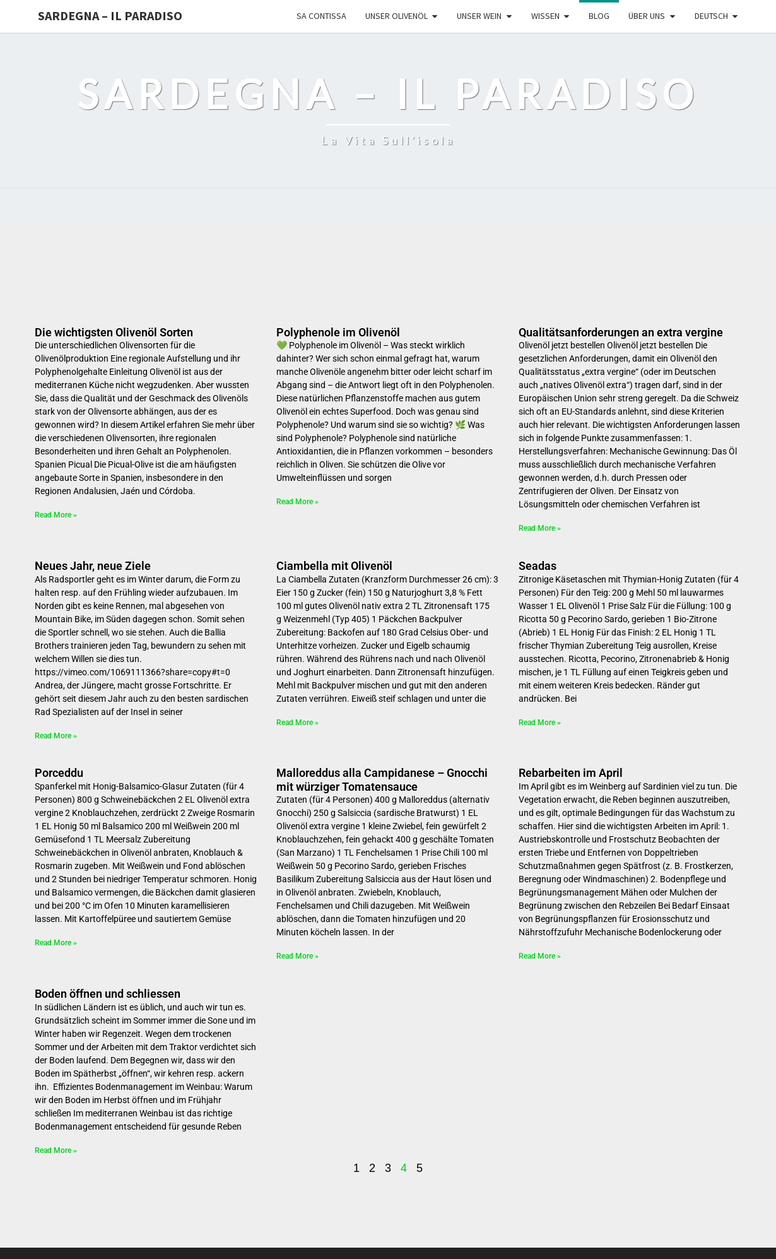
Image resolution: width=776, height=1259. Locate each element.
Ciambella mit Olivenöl (334, 565)
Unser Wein (479, 15)
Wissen (545, 15)
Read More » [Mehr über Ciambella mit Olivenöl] (297, 722)
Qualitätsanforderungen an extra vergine (621, 332)
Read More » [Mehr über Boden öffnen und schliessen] (56, 1150)
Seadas (537, 565)
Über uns (646, 15)
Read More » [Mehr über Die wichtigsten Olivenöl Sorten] (56, 515)
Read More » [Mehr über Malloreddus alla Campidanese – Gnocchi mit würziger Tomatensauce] (297, 956)
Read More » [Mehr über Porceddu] (56, 942)
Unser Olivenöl (396, 15)
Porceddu (59, 772)
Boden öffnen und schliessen (107, 993)
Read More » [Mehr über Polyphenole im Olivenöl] (297, 501)
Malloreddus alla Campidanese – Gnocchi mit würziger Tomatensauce (382, 779)
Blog (599, 15)
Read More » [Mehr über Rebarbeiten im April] (540, 956)
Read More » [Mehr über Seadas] (540, 722)
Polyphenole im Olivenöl (338, 332)
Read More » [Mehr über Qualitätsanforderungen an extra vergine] (540, 528)
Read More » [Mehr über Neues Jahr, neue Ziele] (56, 735)
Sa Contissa (321, 15)
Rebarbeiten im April (571, 772)
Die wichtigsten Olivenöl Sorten (114, 332)
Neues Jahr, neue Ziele (93, 565)
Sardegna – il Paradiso (110, 15)
